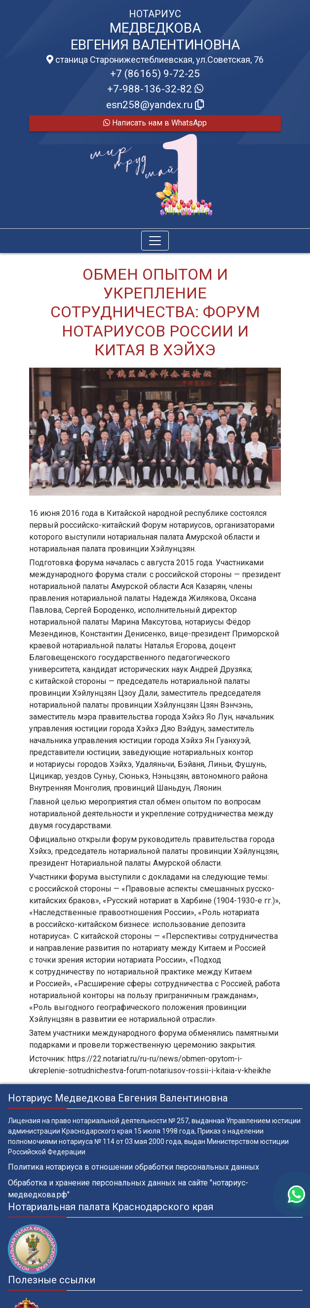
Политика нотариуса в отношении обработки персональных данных (133, 1167)
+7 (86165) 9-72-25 (155, 74)
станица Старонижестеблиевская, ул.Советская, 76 (155, 60)
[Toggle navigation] (155, 241)
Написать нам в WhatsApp (155, 122)
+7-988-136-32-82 (155, 89)
